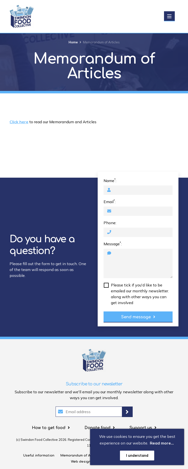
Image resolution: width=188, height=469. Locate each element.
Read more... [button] (162, 443)
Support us (140, 428)
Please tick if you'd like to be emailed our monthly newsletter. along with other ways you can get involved (140, 294)
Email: (110, 201)
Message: (113, 243)
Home (73, 42)
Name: (110, 180)
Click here (19, 121)
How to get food (48, 428)
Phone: (110, 222)
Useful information (38, 455)
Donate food (97, 428)
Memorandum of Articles (80, 455)
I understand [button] (137, 455)
